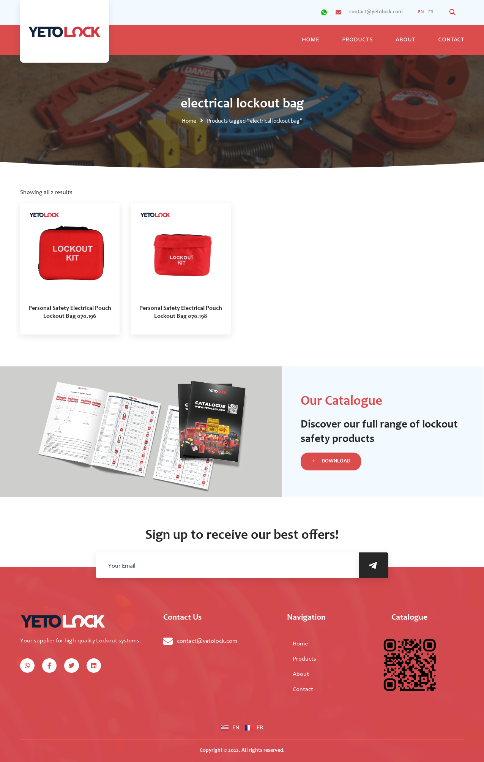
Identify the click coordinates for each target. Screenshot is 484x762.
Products (357, 40)
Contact (451, 40)
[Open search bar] (453, 12)
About (405, 40)
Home (310, 40)
